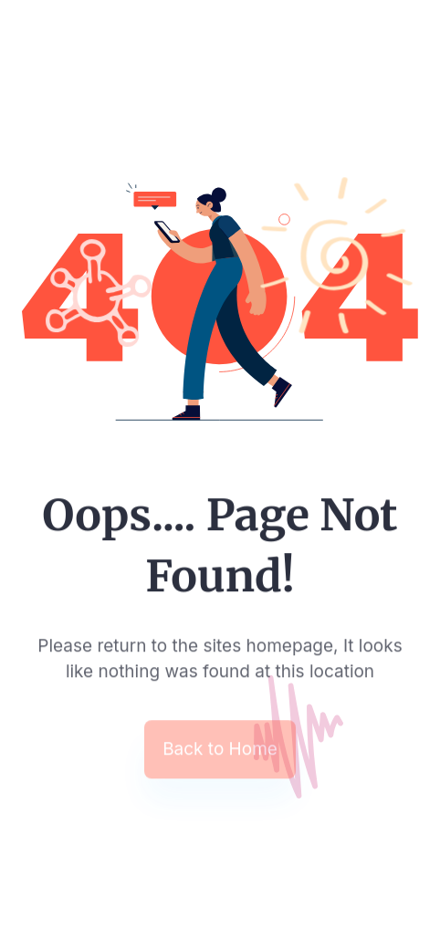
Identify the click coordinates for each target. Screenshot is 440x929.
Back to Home (220, 750)
